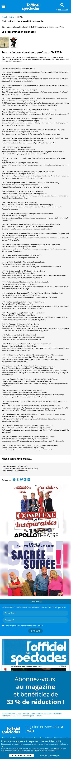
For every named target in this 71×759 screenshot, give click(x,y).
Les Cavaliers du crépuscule (16, 293)
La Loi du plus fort (13, 213)
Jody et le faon (11, 366)
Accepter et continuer (22, 755)
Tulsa (8, 335)
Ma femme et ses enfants (15, 344)
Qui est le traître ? (13, 244)
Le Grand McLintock (13, 118)
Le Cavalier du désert (14, 436)
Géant (8, 191)
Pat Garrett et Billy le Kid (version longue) (22, 72)
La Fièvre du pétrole (13, 445)
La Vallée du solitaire (14, 262)
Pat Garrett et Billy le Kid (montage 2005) (21, 85)
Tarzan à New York (13, 401)
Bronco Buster (11, 255)
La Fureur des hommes (15, 158)
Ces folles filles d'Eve (14, 138)
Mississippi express (13, 313)
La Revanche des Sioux (14, 271)
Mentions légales (28, 716)
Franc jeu (9, 425)
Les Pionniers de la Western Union (19, 414)
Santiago (9, 202)
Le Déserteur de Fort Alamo (16, 233)
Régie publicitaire (37, 713)
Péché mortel (11, 379)
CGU (18, 716)
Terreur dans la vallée (14, 171)
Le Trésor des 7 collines (15, 129)
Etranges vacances (13, 390)
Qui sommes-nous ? (9, 713)
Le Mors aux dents (13, 110)
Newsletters (6, 716)
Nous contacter (23, 713)
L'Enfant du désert (13, 282)
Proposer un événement (53, 713)
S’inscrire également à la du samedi (24, 626)
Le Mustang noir (12, 324)
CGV (13, 716)
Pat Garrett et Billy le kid (15, 98)
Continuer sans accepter (49, 755)
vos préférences (56, 748)
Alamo (8, 147)
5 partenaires (17, 748)
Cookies (39, 716)
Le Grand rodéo (12, 355)
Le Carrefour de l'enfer (14, 224)
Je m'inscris (35, 631)
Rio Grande (10, 302)
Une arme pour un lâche (15, 182)
